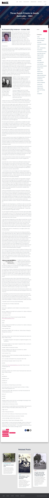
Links (45, 4)
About (20, 1)
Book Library (39, 42)
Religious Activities (40, 88)
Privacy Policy (22, 495)
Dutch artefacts (39, 49)
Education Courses (40, 67)
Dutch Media (39, 60)
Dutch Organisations (40, 62)
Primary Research (5, 434)
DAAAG (7, 429)
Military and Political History (41, 75)
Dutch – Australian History (41, 47)
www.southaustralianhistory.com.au (9, 318)
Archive (38, 36)
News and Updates (33, 1)
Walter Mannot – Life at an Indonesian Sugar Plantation (24, 477)
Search (38, 29)
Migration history (5, 431)
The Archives (40, 1)
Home (17, 1)
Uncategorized (39, 93)
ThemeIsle (45, 495)
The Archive (17, 495)
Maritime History (40, 71)
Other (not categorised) (41, 82)
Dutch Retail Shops (40, 64)
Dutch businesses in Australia (41, 51)
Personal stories (12, 432)
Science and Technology (41, 89)
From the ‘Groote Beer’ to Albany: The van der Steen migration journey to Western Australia (39, 474)
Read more (10, 473)
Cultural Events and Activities (41, 44)
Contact (45, 1)
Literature (38, 69)
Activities (12, 495)
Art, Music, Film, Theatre (41, 38)
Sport (38, 91)
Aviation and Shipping (40, 40)
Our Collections (26, 1)
